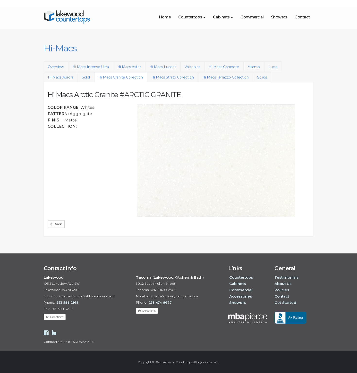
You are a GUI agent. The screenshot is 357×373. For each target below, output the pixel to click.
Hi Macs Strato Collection (172, 80)
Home (165, 17)
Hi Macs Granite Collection (120, 80)
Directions (54, 317)
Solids (262, 80)
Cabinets (223, 17)
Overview (56, 69)
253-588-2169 (67, 302)
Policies (281, 290)
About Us (282, 283)
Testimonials (286, 277)
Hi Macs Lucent (162, 69)
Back (56, 226)
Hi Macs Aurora (60, 80)
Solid (86, 80)
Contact (302, 17)
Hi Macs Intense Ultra (90, 69)
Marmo (253, 69)
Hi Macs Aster (129, 69)
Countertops (191, 17)
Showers (279, 17)
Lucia (272, 69)
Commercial (252, 17)
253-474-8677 (160, 302)
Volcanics (192, 69)
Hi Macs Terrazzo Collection (225, 80)
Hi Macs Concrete (224, 69)
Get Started (285, 302)
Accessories (240, 296)
